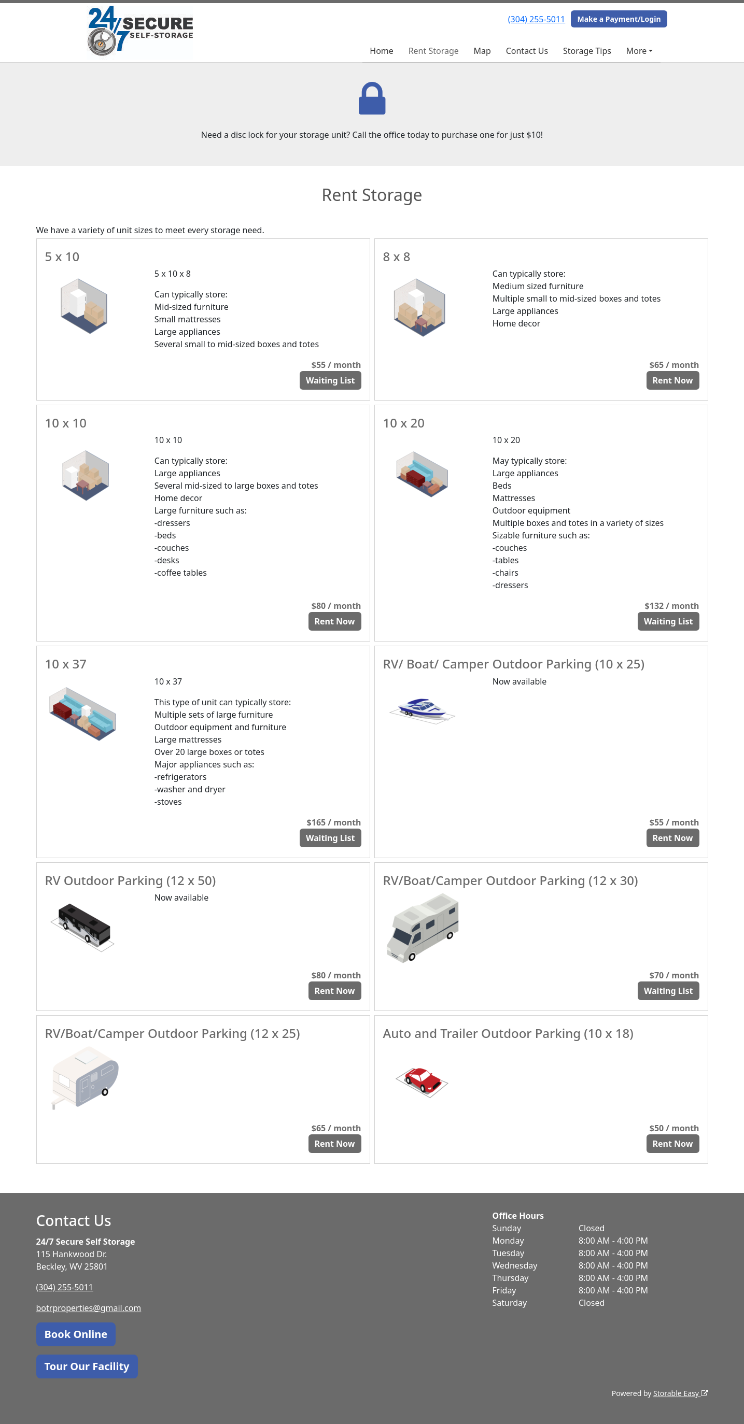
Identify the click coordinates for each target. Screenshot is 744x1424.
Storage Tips (587, 50)
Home (382, 50)
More (636, 50)
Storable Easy (680, 1393)
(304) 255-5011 (536, 19)
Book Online (76, 1334)
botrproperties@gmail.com (89, 1308)
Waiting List (330, 380)
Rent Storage (434, 50)
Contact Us (527, 50)
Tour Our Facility (87, 1366)
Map (482, 50)
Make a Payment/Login (619, 19)
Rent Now (673, 380)
